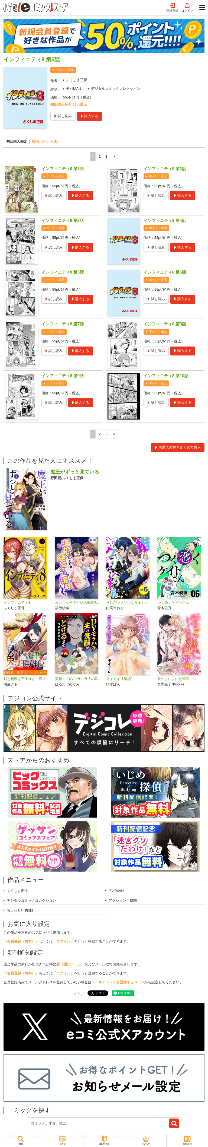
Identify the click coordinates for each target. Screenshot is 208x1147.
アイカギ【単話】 (120, 679)
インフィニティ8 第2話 (165, 168)
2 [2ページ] (100, 156)
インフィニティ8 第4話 (165, 220)
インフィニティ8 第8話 (165, 324)
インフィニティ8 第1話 (62, 168)
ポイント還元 (65, 69)
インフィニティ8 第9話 (62, 375)
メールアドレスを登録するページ (118, 982)
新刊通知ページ (68, 964)
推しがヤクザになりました (127, 602)
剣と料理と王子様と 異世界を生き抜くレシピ (27, 679)
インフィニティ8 (17, 602)
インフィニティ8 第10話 (166, 375)
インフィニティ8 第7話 (62, 324)
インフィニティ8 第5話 (62, 272)
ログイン (187, 7)
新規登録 (172, 7)
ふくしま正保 (76, 80)
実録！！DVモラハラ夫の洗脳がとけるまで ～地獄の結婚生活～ (78, 679)
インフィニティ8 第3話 (62, 220)
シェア (78, 993)
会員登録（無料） (21, 941)
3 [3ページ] (107, 156)
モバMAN (73, 89)
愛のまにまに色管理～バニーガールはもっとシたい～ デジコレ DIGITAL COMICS (180, 679)
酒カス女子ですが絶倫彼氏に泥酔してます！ (78, 602)
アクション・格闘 (123, 900)
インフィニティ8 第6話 (165, 272)
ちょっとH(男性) (20, 910)
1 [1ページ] (93, 156)
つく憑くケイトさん (173, 602)
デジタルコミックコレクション (115, 89)
